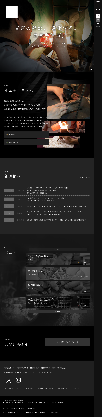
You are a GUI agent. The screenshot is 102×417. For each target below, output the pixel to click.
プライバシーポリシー (26, 388)
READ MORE (86, 178)
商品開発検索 (13, 142)
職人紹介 (12, 135)
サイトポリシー (62, 388)
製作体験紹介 (45, 368)
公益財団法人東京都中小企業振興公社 (35, 412)
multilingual (98, 25)
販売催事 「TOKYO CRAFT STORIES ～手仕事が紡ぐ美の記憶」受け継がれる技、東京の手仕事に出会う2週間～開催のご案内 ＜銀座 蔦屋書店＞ (48, 190)
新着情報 (18, 372)
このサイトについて (9, 388)
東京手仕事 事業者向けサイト (11, 412)
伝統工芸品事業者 (22, 368)
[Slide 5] (54, 70)
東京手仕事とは (9, 368)
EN (98, 19)
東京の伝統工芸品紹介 (59, 368)
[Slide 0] (40, 70)
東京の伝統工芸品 (56, 412)
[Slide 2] (45, 70)
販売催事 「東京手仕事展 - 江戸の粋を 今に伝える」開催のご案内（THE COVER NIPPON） (57, 220)
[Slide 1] (43, 70)
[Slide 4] (51, 70)
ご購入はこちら (47, 372)
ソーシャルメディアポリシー (45, 388)
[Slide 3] (48, 70)
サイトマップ (75, 388)
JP (98, 15)
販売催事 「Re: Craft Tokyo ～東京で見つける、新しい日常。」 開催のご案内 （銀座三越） (57, 206)
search (98, 9)
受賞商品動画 (8, 372)
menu (98, 3)
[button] (58, 311)
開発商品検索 (34, 368)
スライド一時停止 (91, 69)
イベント (9, 190)
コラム (25, 372)
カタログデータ (35, 372)
